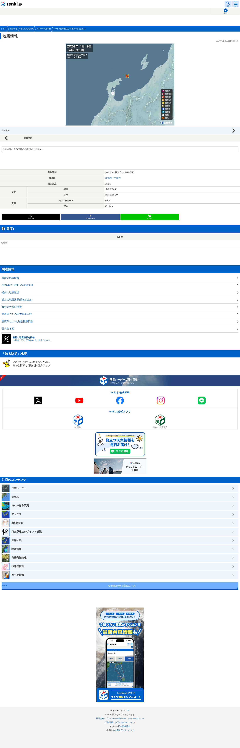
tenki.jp (12, 4)
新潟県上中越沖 (113, 178)
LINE (149, 218)
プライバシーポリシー (116, 718)
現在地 (225, 13)
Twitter (31, 218)
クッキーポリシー (136, 718)
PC (128, 710)
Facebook (90, 218)
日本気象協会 (124, 726)
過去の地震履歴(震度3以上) (17, 299)
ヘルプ (132, 722)
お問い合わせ (121, 722)
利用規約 (100, 718)
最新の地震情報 (10, 278)
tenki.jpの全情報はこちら (122, 585)
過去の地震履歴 (10, 292)
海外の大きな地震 (12, 307)
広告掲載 (109, 722)
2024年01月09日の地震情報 (17, 285)
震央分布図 (8, 328)
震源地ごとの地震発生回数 (17, 314)
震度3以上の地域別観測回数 (17, 321)
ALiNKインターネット (124, 730)
